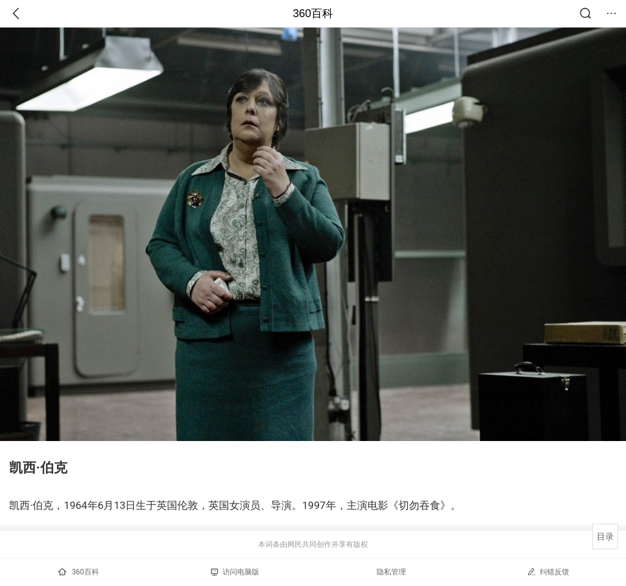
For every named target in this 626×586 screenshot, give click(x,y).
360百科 (313, 13)
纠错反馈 (548, 571)
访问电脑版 (235, 572)
